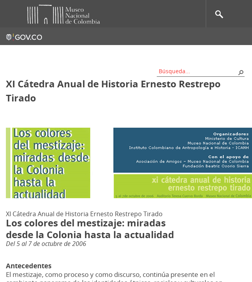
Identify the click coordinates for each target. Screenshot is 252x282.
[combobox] (198, 71)
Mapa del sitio (110, 53)
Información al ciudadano (211, 53)
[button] (241, 72)
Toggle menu (11, 14)
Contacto (70, 53)
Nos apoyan (153, 53)
